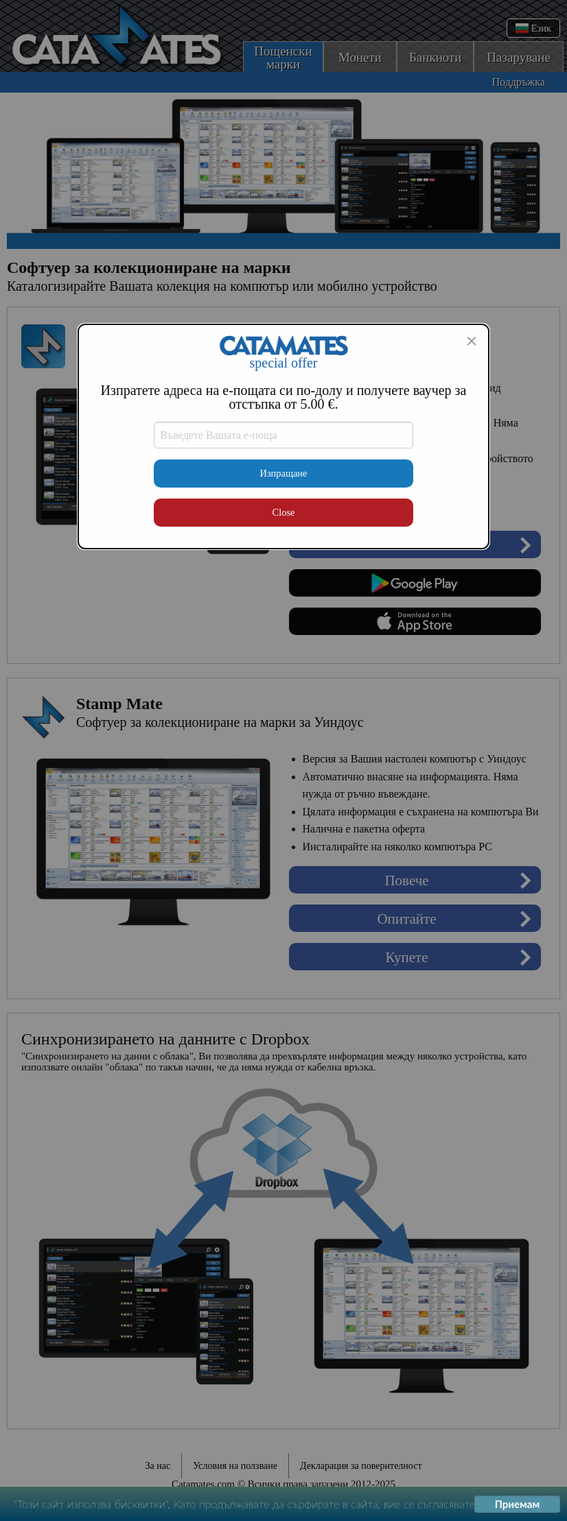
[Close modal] (471, 341)
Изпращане (284, 473)
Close (284, 512)
